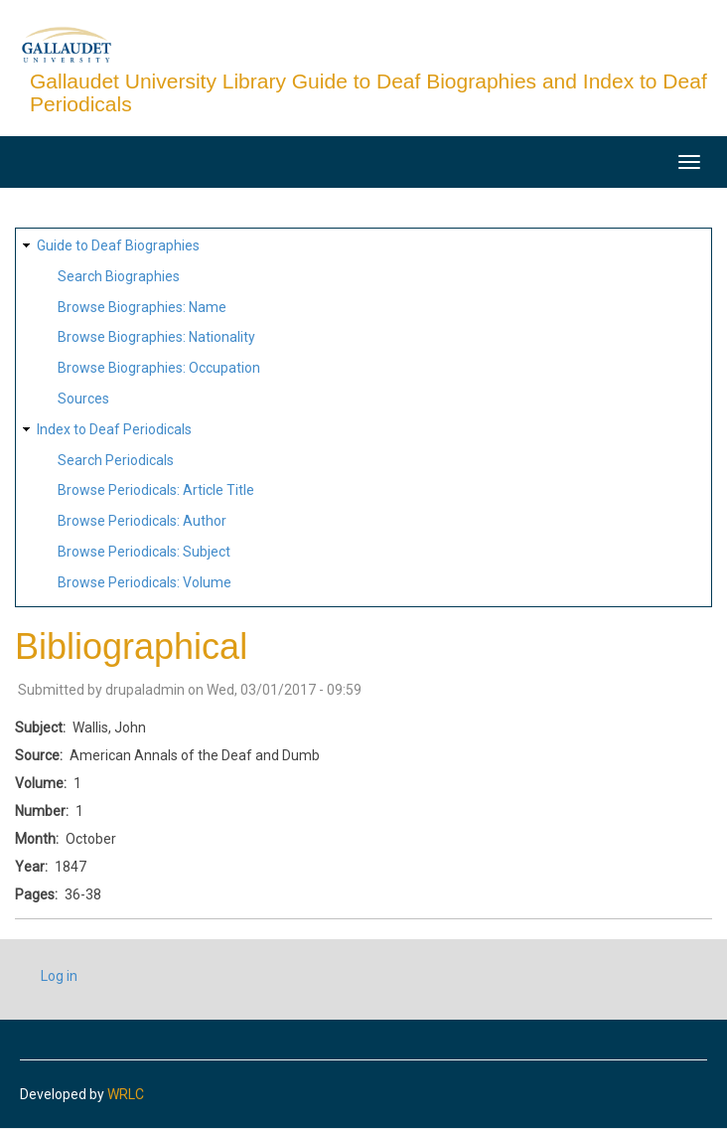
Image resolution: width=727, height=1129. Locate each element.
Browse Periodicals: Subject (144, 552)
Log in (59, 976)
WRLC (125, 1094)
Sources (83, 398)
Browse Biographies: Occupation (159, 368)
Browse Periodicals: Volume (144, 582)
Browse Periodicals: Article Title (156, 490)
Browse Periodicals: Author (142, 521)
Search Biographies (119, 276)
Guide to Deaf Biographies (118, 245)
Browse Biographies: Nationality (156, 337)
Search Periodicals (116, 460)
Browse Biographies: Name (142, 307)
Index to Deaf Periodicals (114, 429)
